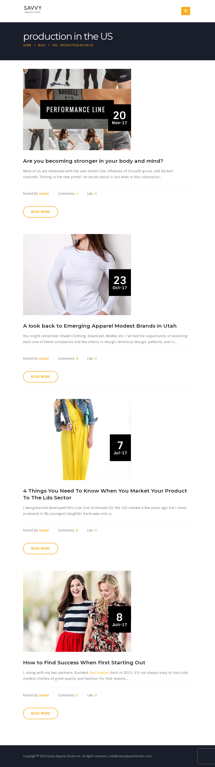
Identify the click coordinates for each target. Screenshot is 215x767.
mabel (44, 194)
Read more (40, 212)
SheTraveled (99, 672)
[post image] (78, 109)
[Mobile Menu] (185, 11)
